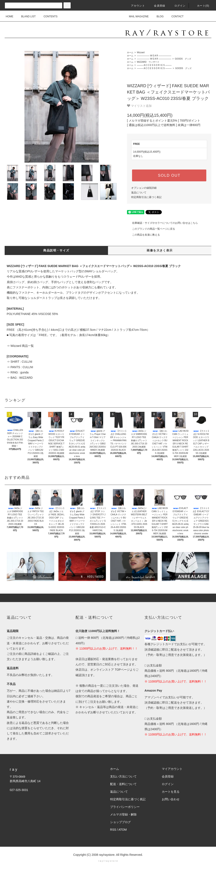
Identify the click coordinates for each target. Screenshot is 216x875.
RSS (113, 829)
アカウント (135, 5)
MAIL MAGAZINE (136, 16)
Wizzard (140, 52)
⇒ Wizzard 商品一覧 (20, 345)
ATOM (123, 829)
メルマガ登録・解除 (123, 814)
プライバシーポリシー (125, 807)
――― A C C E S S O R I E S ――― (153, 65)
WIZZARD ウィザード (147, 62)
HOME (9, 16)
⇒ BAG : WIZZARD (20, 377)
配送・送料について (123, 784)
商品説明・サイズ (56, 250)
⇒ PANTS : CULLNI (20, 367)
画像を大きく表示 (160, 250)
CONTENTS (47, 16)
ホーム (130, 52)
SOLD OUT (169, 175)
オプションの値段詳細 (144, 187)
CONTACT (175, 16)
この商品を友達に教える (143, 234)
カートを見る (171, 791)
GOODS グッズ (182, 59)
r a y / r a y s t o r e (108, 861)
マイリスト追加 (139, 105)
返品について (138, 192)
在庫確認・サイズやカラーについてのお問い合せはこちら (162, 222)
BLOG (157, 16)
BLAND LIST (26, 16)
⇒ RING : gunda (18, 372)
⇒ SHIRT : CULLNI (19, 361)
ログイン (177, 5)
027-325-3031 (19, 790)
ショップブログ (120, 822)
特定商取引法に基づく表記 (146, 197)
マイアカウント (172, 769)
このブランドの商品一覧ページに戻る (151, 228)
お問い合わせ (171, 799)
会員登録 (157, 5)
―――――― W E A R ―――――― (153, 55)
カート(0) (200, 5)
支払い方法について (123, 776)
